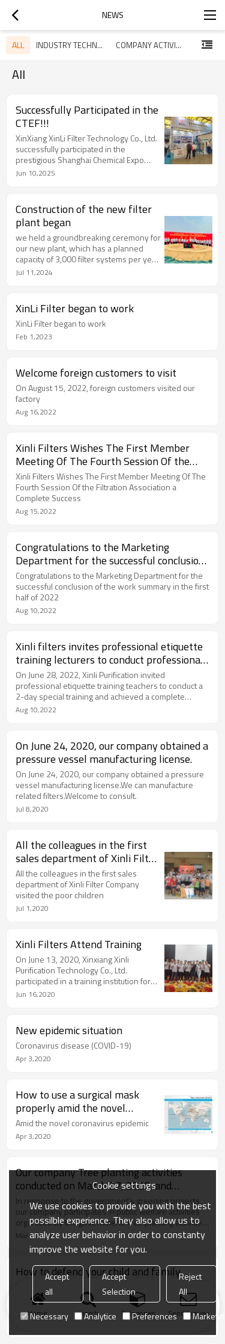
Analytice (95, 1316)
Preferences (149, 1316)
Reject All (190, 1284)
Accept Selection (119, 1284)
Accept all (57, 1284)
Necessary (44, 1316)
